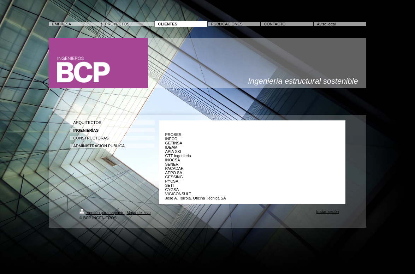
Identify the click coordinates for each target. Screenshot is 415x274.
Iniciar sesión (327, 211)
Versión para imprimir (102, 212)
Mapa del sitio (138, 212)
